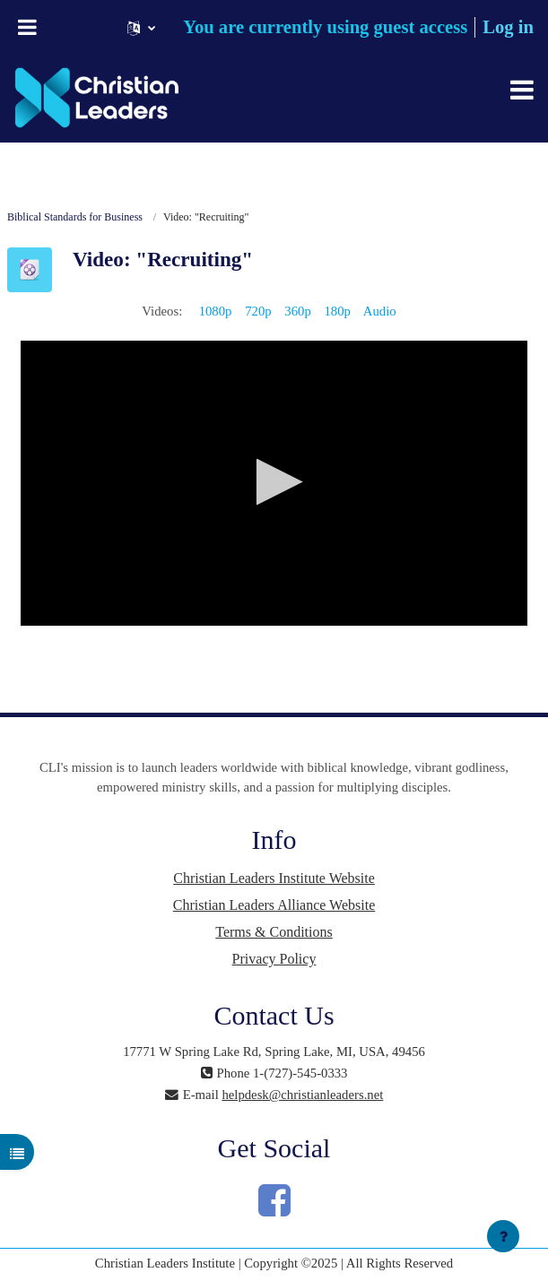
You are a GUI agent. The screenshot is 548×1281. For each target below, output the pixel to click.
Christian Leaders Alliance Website (274, 905)
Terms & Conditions (273, 931)
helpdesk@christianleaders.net (302, 1094)
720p (258, 311)
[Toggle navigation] (522, 90)
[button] (141, 27)
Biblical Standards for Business (75, 217)
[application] (274, 483)
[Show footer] (503, 1236)
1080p (215, 311)
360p (297, 311)
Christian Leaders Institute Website (274, 878)
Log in (508, 27)
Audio (379, 311)
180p (337, 311)
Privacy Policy (274, 958)
